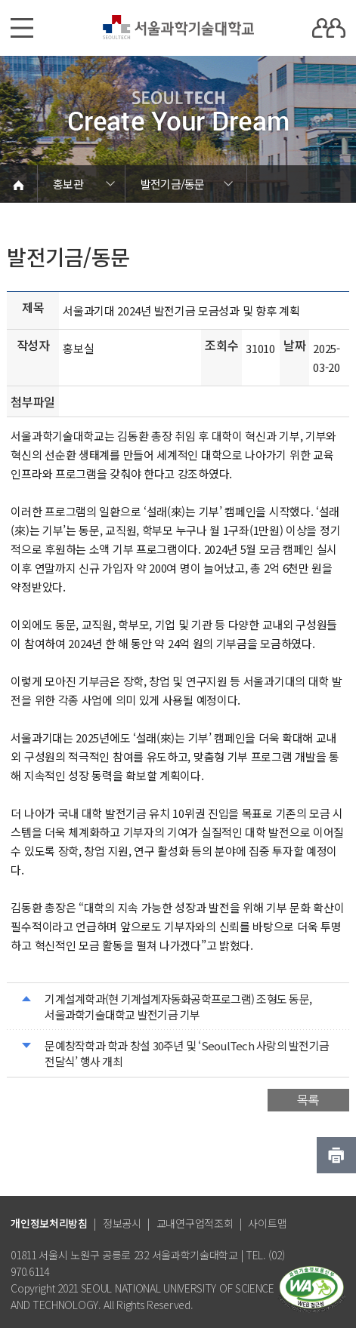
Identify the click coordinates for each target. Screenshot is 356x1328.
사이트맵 (267, 1223)
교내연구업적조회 (195, 1223)
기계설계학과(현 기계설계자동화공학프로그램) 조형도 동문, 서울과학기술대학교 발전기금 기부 (178, 1006)
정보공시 (122, 1223)
